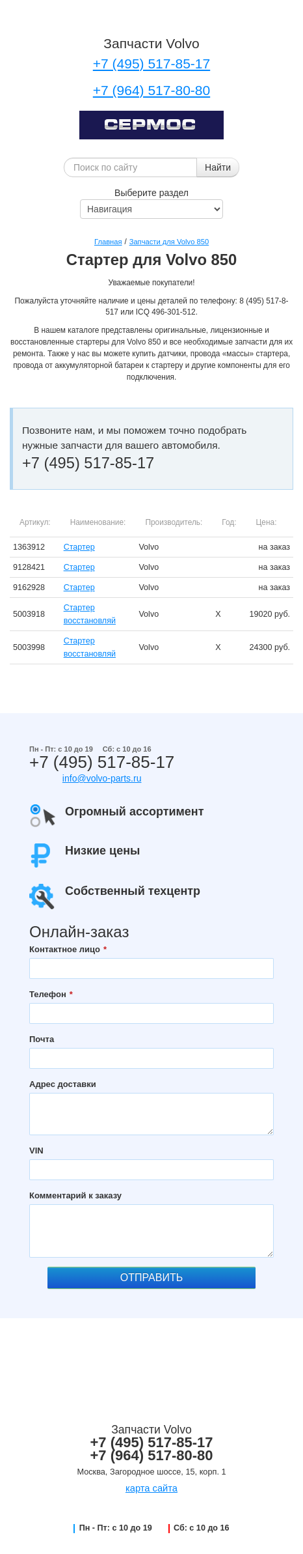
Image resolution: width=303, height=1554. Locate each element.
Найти (218, 167)
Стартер (79, 547)
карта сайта (151, 1488)
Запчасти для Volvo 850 (169, 242)
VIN (36, 1150)
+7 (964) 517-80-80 (151, 90)
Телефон (47, 994)
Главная (108, 242)
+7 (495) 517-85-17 (151, 63)
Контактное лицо (64, 949)
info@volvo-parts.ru (102, 778)
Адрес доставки (62, 1084)
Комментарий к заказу (75, 1195)
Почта (41, 1039)
